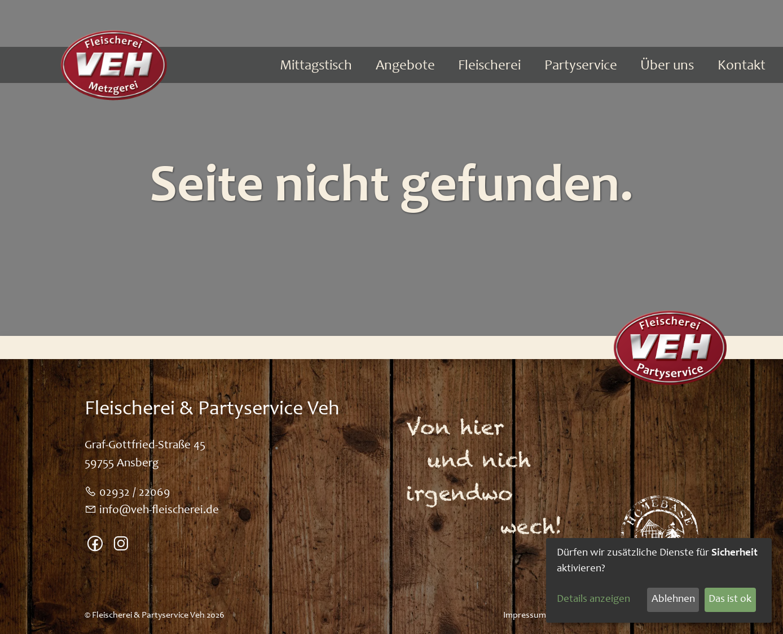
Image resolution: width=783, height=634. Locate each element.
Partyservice (580, 66)
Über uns (667, 66)
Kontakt (742, 66)
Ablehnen (673, 599)
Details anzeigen (593, 599)
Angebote (405, 66)
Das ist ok (730, 599)
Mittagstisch (316, 66)
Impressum (524, 615)
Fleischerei (489, 66)
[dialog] (659, 580)
